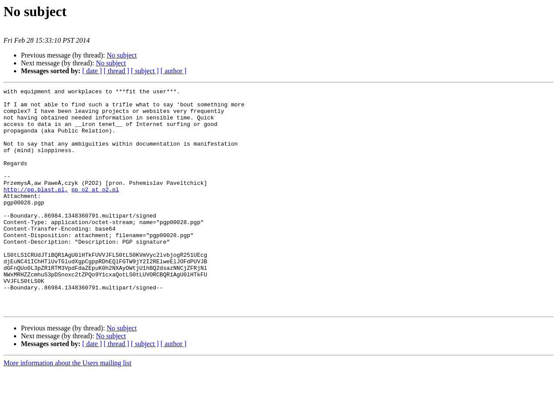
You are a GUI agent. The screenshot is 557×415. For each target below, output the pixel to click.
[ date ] (92, 71)
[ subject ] (145, 71)
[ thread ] (116, 71)
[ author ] (174, 71)
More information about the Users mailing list (67, 407)
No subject (122, 55)
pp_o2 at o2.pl (95, 210)
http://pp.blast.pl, (35, 210)
